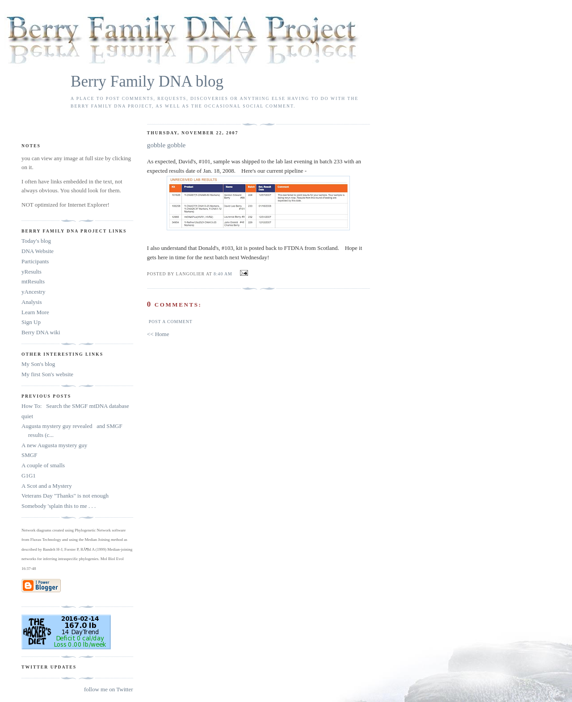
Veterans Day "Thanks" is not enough (65, 495)
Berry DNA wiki (40, 332)
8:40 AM (223, 273)
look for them (104, 190)
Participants (35, 261)
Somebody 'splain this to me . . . (58, 506)
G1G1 (28, 475)
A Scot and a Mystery (46, 485)
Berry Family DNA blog (147, 81)
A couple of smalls (43, 465)
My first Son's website (47, 374)
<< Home (158, 334)
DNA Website (37, 251)
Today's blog (36, 240)
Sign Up (31, 322)
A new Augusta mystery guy (54, 445)
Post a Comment (171, 321)
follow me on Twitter (108, 689)
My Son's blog (38, 364)
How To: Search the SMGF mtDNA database (75, 406)
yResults (31, 271)
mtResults (33, 281)
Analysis (31, 302)
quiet (27, 416)
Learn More (35, 312)
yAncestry (33, 291)
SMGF (29, 455)
